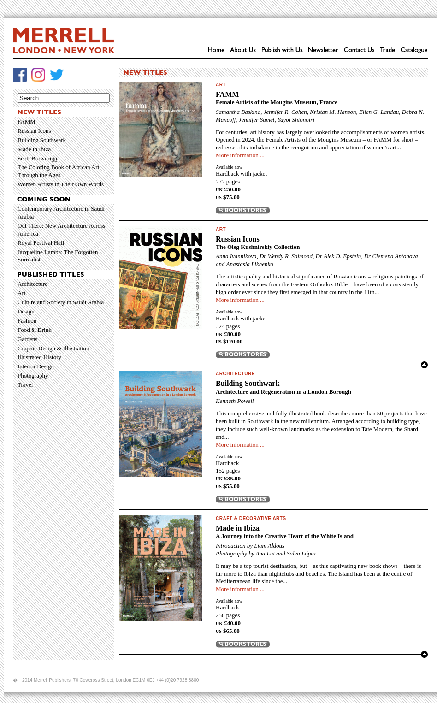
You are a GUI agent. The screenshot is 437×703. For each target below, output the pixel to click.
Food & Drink (35, 329)
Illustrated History (39, 357)
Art (21, 292)
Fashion (27, 320)
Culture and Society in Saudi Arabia (61, 302)
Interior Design (36, 366)
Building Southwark (42, 139)
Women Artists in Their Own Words (61, 184)
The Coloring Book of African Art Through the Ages (58, 171)
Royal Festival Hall (41, 242)
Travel (25, 384)
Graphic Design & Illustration (53, 348)
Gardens (27, 339)
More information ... (240, 155)
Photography (33, 375)
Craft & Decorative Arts (251, 518)
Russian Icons (34, 130)
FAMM (26, 121)
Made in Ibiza (34, 149)
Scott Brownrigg (37, 158)
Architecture (32, 283)
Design (26, 311)
